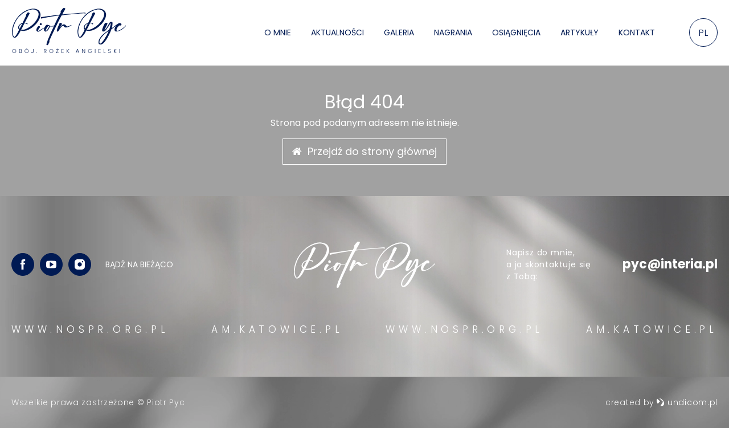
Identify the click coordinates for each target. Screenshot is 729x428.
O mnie (277, 32)
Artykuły (579, 32)
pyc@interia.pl (670, 264)
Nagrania (453, 32)
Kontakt (637, 32)
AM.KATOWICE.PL (277, 329)
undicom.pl (687, 402)
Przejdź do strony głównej (364, 151)
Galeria (399, 32)
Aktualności (337, 32)
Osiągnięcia (516, 32)
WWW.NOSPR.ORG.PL (90, 329)
